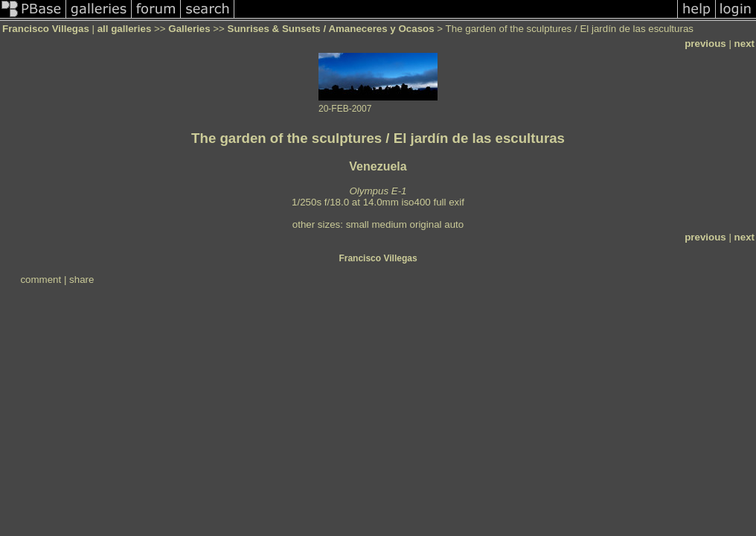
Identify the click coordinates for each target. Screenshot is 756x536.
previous (705, 43)
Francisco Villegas (45, 28)
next (744, 43)
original (426, 224)
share (81, 279)
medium (388, 224)
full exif (448, 202)
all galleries (124, 28)
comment (40, 279)
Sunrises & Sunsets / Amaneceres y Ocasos (331, 28)
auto (454, 224)
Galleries (189, 28)
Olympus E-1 (377, 191)
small (357, 224)
